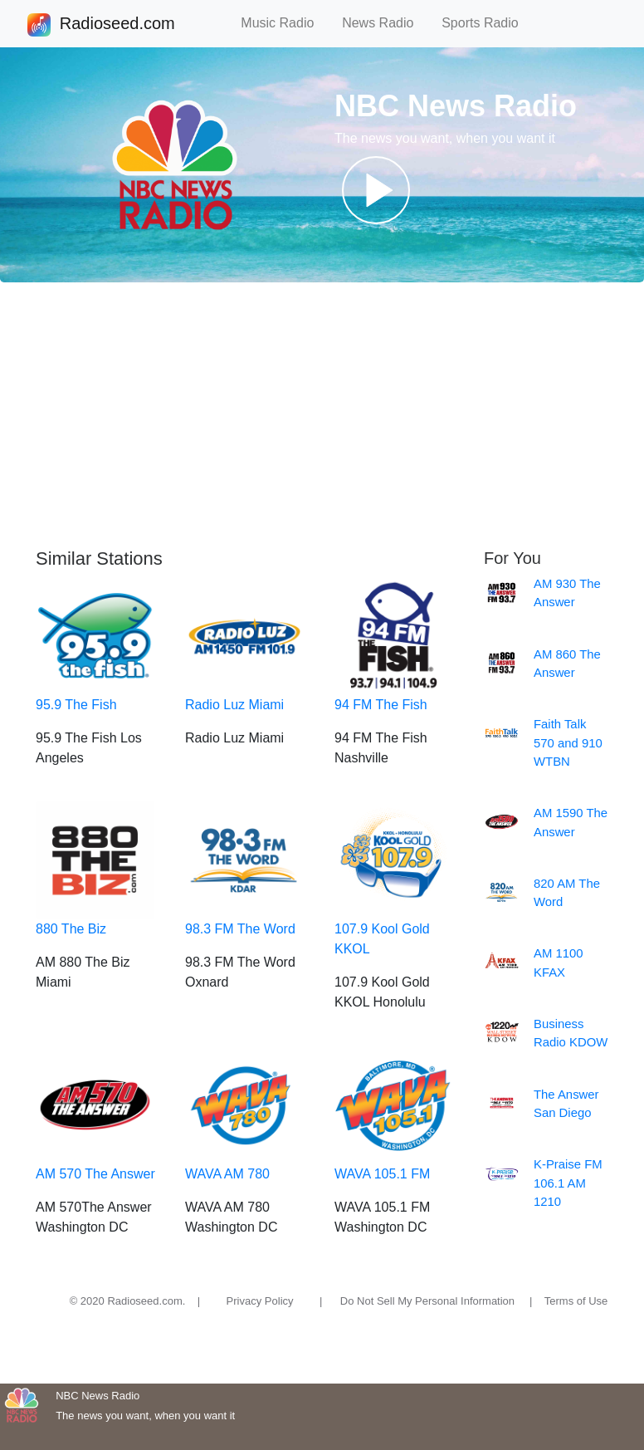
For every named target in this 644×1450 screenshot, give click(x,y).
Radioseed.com (117, 25)
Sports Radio (487, 23)
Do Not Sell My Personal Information (427, 1301)
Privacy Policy (260, 1301)
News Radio (385, 23)
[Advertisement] (322, 415)
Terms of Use (576, 1301)
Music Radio (285, 23)
